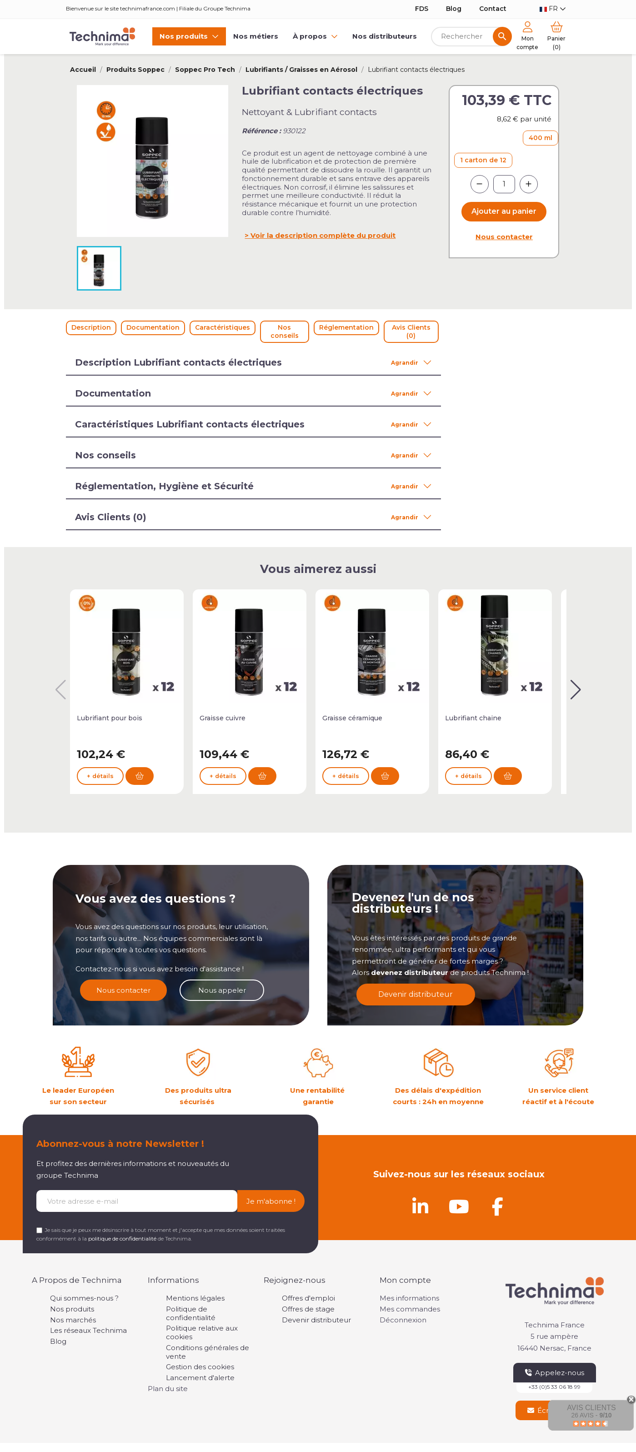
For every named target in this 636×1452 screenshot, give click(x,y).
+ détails (100, 787)
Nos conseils (284, 331)
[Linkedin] (420, 1206)
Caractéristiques (222, 327)
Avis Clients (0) (411, 331)
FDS (421, 9)
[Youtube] (459, 1206)
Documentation (153, 327)
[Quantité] (504, 184)
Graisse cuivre (222, 718)
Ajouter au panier (503, 211)
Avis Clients (591, 1408)
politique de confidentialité (122, 1238)
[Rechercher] (471, 36)
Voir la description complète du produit (323, 235)
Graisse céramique (352, 718)
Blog (453, 9)
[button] (576, 690)
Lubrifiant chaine (473, 718)
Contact (492, 9)
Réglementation (346, 327)
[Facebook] (498, 1206)
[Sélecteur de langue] (553, 9)
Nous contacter (504, 236)
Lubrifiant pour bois (109, 718)
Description (91, 327)
